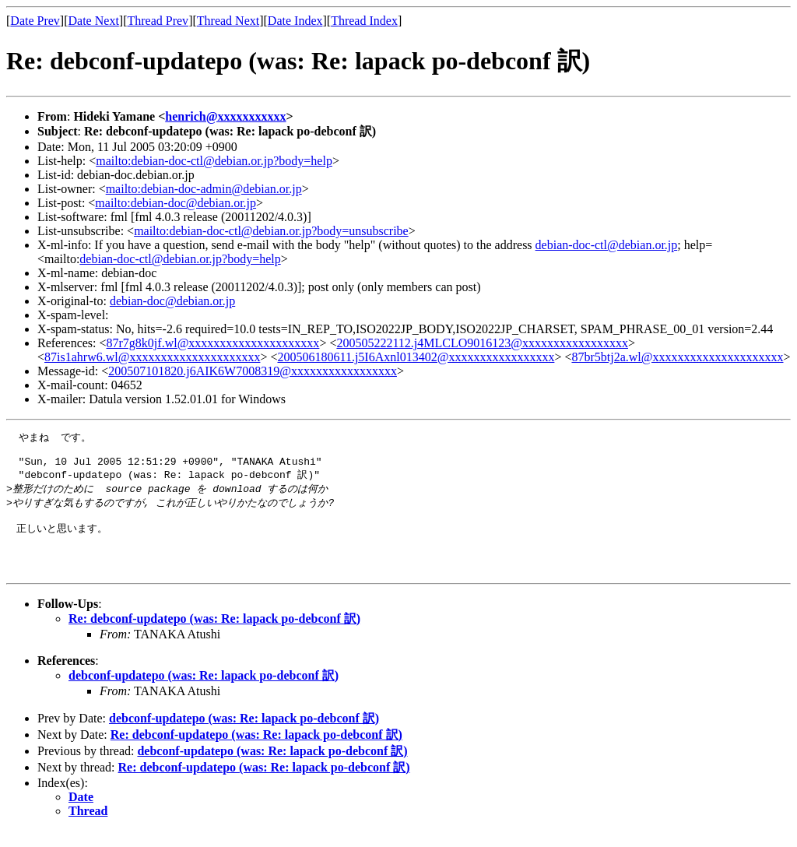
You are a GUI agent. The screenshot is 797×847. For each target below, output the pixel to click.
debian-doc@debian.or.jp (172, 301)
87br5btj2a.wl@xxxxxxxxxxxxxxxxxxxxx (677, 357)
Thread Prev (157, 20)
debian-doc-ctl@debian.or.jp (606, 244)
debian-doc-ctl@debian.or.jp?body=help (179, 258)
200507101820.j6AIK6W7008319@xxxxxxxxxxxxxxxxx (252, 371)
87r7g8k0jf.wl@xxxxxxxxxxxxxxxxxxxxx (213, 343)
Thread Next (228, 20)
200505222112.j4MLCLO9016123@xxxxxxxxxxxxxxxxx (482, 343)
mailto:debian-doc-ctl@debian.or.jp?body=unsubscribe (271, 230)
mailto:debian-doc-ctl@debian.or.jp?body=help (214, 160)
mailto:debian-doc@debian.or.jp (175, 202)
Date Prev (35, 20)
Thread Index (364, 20)
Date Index (295, 20)
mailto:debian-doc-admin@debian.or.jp (204, 188)
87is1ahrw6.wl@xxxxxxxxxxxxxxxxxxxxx (152, 357)
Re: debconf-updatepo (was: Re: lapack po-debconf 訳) (214, 634)
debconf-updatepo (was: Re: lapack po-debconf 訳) (203, 691)
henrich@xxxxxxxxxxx (225, 116)
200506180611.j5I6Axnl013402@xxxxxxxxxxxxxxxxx (415, 357)
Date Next (93, 20)
